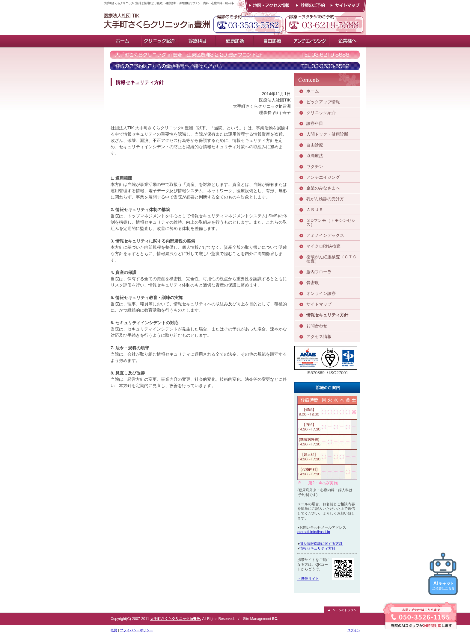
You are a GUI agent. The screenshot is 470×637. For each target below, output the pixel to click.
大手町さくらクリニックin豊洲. (175, 619)
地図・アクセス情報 (269, 6)
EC (274, 619)
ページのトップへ (342, 609)
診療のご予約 (310, 6)
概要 (114, 630)
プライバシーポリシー (136, 630)
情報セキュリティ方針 (317, 548)
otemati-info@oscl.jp (313, 532)
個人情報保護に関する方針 (321, 544)
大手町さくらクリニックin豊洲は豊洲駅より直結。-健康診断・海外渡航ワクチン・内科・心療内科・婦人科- (167, 17)
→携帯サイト (308, 579)
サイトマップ (346, 6)
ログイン (353, 630)
